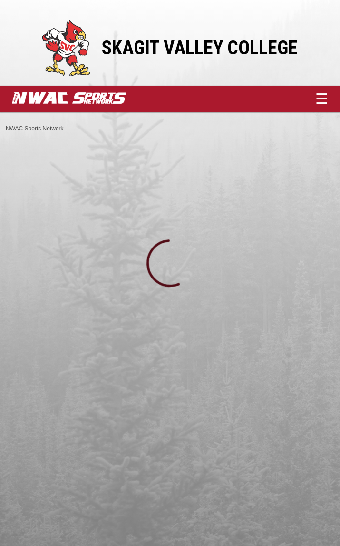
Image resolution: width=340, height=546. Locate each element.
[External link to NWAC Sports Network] (83, 101)
